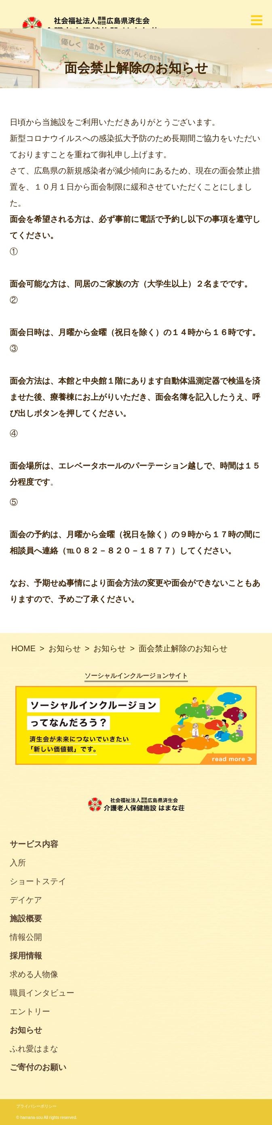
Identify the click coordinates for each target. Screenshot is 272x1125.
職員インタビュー (42, 992)
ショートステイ (38, 881)
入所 (18, 862)
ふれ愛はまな (34, 1048)
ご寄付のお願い (38, 1067)
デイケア (26, 899)
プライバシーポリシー (36, 1106)
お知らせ (26, 1030)
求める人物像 (34, 974)
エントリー (30, 1011)
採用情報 (26, 955)
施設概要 (26, 918)
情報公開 (26, 937)
